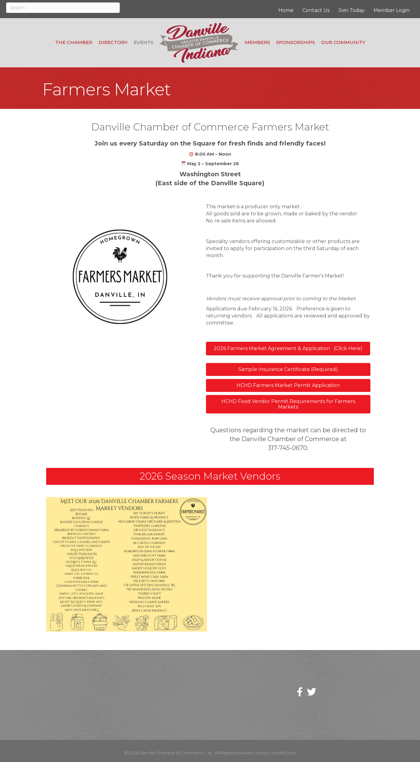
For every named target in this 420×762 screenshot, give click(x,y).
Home (285, 10)
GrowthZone (283, 752)
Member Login (392, 10)
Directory (113, 42)
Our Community (343, 42)
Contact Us (315, 10)
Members (257, 42)
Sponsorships (295, 42)
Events (143, 42)
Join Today (351, 10)
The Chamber (73, 42)
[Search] (63, 7)
